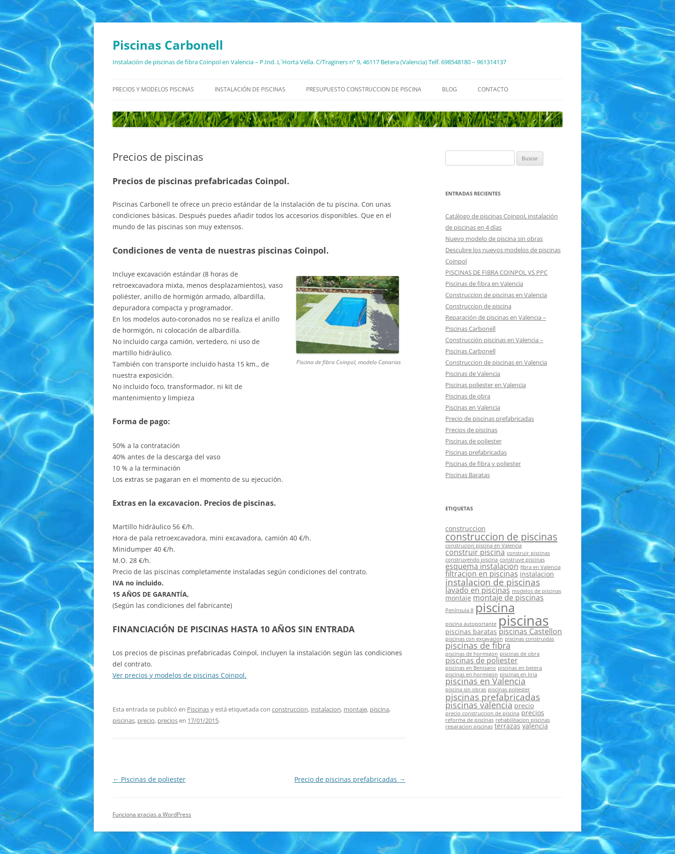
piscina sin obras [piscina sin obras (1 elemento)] (465, 689)
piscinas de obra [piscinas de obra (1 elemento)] (520, 654)
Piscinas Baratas (467, 475)
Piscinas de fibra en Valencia (484, 283)
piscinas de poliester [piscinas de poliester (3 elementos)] (481, 660)
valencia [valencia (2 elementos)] (535, 725)
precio (146, 720)
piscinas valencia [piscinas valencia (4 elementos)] (478, 705)
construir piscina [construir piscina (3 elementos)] (475, 552)
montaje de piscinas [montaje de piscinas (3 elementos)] (508, 597)
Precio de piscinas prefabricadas (349, 779)
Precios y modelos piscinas (153, 89)
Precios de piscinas (471, 430)
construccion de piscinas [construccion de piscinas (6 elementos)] (501, 536)
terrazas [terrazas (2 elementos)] (507, 725)
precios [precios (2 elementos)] (532, 712)
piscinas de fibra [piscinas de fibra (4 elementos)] (477, 645)
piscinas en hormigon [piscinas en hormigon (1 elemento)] (471, 674)
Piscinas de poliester (149, 779)
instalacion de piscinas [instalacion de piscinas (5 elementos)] (492, 582)
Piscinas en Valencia (472, 407)
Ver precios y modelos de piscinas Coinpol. (179, 675)
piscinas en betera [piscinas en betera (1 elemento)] (520, 668)
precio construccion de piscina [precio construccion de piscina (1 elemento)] (482, 713)
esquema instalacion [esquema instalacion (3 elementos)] (481, 566)
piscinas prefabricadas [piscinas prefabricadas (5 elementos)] (492, 696)
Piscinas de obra (467, 396)
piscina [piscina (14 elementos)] (495, 607)
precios (168, 720)
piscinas (123, 720)
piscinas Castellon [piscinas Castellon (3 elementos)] (530, 631)
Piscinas (198, 709)
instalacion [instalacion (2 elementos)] (537, 573)
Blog (449, 89)
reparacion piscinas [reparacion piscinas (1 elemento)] (469, 726)
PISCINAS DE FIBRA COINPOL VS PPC (496, 272)
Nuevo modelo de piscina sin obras (494, 238)
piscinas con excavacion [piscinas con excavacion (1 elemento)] (474, 639)
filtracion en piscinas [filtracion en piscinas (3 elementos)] (481, 574)
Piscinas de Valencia (472, 373)
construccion (290, 709)
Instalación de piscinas (250, 89)
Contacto (493, 89)
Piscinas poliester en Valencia (485, 385)
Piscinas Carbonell (167, 45)
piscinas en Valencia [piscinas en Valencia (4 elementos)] (485, 681)
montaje (355, 709)
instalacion (326, 709)
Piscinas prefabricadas (476, 452)
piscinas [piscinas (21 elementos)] (523, 620)
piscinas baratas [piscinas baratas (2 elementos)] (471, 631)
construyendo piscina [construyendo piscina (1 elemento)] (471, 559)
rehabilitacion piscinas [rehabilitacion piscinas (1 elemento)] (522, 720)
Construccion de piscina (478, 306)
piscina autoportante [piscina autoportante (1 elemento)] (470, 624)
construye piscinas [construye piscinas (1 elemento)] (522, 559)
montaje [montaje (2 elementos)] (458, 597)
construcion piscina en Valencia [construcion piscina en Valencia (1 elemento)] (483, 545)
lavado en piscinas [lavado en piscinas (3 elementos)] (477, 590)
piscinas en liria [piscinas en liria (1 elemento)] (518, 674)
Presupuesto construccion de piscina (363, 89)
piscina (379, 709)
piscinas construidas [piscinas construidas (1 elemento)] (529, 639)
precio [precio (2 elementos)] (524, 705)
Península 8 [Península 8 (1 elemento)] (459, 610)
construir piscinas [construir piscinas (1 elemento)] (528, 553)
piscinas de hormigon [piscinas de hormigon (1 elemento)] (471, 654)
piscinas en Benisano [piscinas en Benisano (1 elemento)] (470, 668)
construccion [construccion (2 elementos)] (465, 528)
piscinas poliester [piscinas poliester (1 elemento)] (509, 689)
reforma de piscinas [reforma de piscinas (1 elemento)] (469, 720)
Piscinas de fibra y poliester (483, 463)
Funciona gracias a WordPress (151, 814)
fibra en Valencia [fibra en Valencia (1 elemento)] (540, 567)
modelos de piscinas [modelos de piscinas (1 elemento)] (536, 591)
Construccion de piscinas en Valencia (496, 295)
